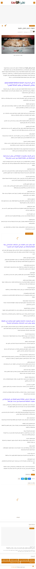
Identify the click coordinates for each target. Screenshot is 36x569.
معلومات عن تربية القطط (15, 562)
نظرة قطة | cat (13, 567)
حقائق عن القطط (14, 559)
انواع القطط (32, 559)
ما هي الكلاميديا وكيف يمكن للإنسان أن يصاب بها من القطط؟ (20, 548)
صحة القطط (32, 25)
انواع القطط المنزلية (23, 559)
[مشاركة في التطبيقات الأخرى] (19, 479)
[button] (29, 479)
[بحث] (2, 3)
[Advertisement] (18, 15)
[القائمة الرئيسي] (34, 3)
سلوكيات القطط (6, 559)
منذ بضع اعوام (32, 546)
